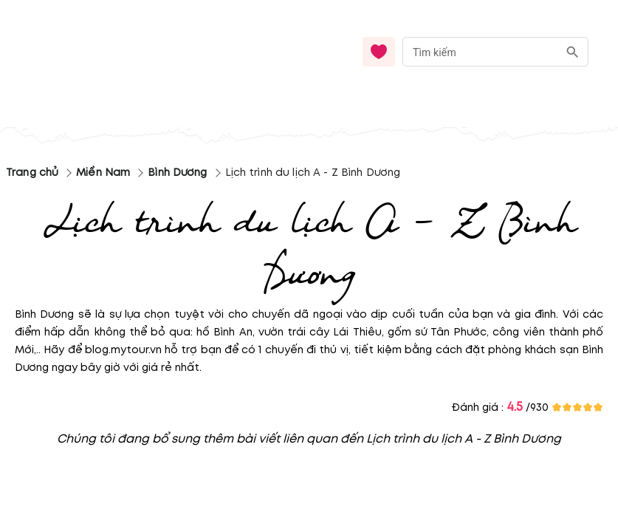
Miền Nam (103, 172)
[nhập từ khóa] (480, 51)
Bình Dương (177, 172)
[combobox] (495, 52)
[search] (572, 52)
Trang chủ (32, 172)
